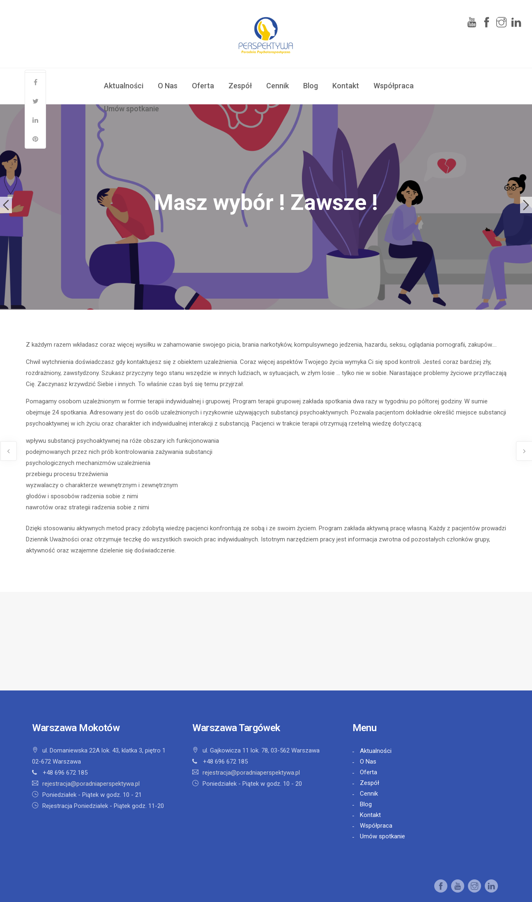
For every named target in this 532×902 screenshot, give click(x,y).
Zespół (240, 85)
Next (526, 205)
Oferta (203, 85)
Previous (6, 205)
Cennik (277, 85)
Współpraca (393, 85)
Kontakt (345, 85)
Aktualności (123, 85)
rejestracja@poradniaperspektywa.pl (91, 783)
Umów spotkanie (131, 108)
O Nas (167, 85)
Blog (310, 85)
